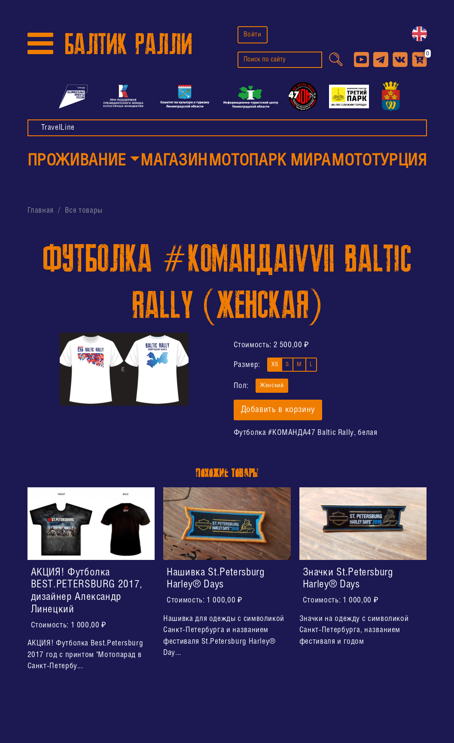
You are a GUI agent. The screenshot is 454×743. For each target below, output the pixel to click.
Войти (253, 34)
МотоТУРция (379, 161)
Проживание (76, 161)
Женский (271, 384)
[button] (83, 161)
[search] (280, 60)
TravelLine (58, 127)
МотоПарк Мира (269, 161)
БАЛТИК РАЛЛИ (128, 44)
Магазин (173, 161)
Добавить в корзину (278, 410)
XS (274, 363)
